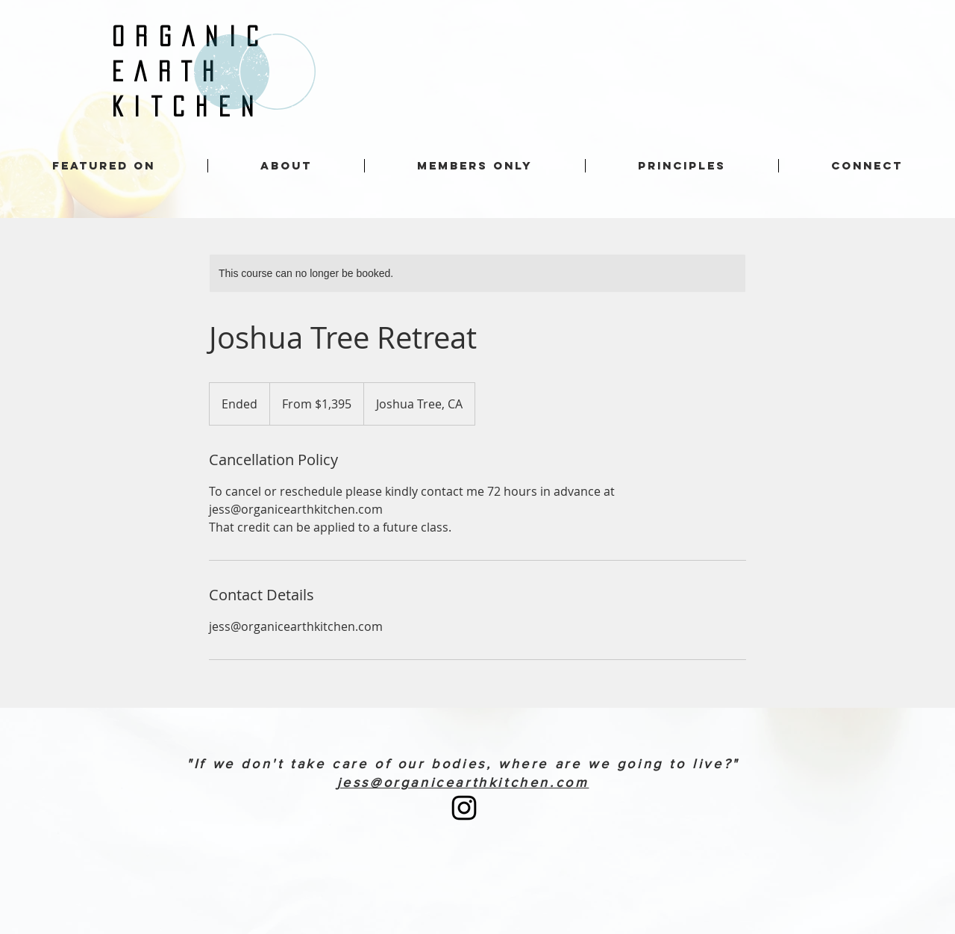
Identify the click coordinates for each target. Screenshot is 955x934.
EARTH (168, 71)
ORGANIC (190, 36)
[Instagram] (464, 807)
